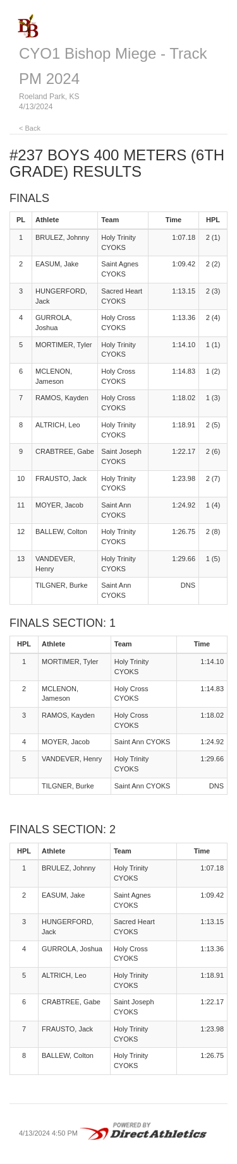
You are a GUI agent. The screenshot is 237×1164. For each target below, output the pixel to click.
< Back (29, 128)
